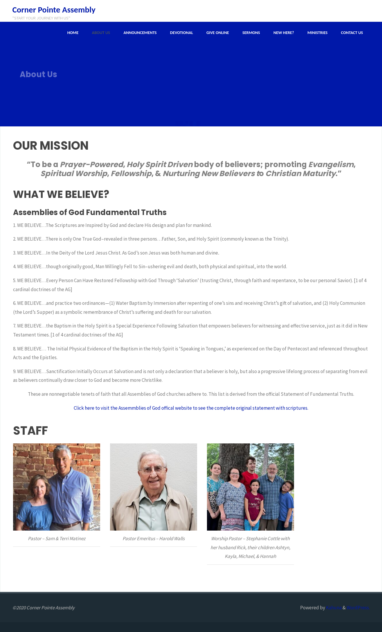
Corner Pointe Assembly (54, 9)
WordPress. (358, 607)
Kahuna (333, 607)
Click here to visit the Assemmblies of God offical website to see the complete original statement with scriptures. (191, 408)
